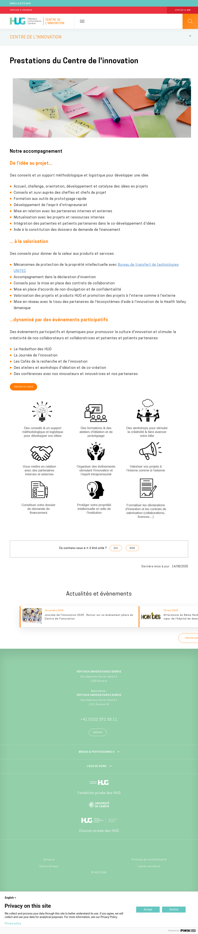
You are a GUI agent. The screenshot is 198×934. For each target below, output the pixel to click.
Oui (116, 548)
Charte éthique (49, 866)
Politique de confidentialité (149, 860)
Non (132, 548)
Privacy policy (13, 923)
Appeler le (182, 10)
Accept (148, 909)
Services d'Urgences (21, 10)
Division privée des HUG (99, 831)
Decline (173, 909)
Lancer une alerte (149, 866)
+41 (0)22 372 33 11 (99, 720)
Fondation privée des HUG (99, 793)
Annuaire (49, 860)
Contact (98, 733)
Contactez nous (23, 387)
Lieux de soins (97, 766)
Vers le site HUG (20, 4)
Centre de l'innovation (54, 22)
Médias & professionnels (96, 752)
